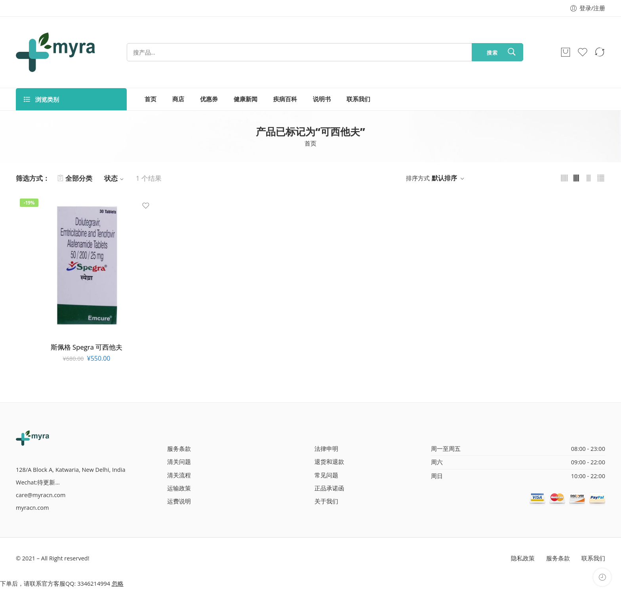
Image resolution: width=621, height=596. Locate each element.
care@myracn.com (40, 495)
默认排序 (444, 178)
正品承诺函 (329, 488)
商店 (178, 99)
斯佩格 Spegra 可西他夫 (86, 347)
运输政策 (179, 488)
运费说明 (179, 501)
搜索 (492, 52)
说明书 (322, 99)
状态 (115, 178)
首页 (150, 99)
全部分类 (74, 178)
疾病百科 (285, 99)
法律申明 (326, 448)
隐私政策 (523, 558)
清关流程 (179, 475)
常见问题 (326, 475)
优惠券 (209, 99)
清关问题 (179, 461)
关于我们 (326, 501)
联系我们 (358, 99)
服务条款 (179, 448)
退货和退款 (329, 461)
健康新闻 (245, 99)
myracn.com (32, 507)
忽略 (118, 583)
